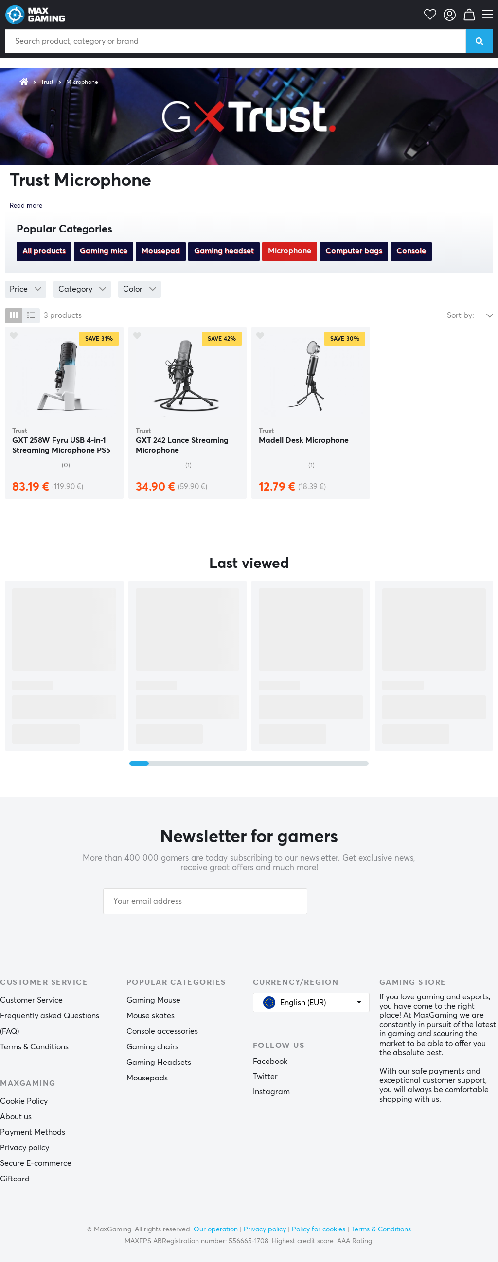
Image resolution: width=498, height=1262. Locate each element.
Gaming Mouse (153, 1000)
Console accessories (162, 1031)
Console (411, 251)
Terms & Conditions (34, 1047)
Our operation (216, 1229)
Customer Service (31, 1000)
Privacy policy (24, 1148)
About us (16, 1117)
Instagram (271, 1092)
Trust (47, 82)
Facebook (270, 1061)
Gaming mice (103, 251)
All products (44, 251)
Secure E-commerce (35, 1163)
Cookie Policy (24, 1101)
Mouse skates (150, 1016)
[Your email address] (205, 901)
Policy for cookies (318, 1229)
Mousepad (161, 251)
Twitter (265, 1076)
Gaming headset (224, 251)
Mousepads (147, 1078)
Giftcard (15, 1179)
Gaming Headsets (158, 1062)
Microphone (82, 82)
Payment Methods (32, 1132)
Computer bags (353, 251)
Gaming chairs (152, 1047)
